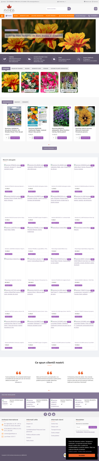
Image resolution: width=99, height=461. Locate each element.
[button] (15, 137)
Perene (45, 68)
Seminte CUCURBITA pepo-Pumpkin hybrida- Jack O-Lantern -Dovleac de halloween (38, 217)
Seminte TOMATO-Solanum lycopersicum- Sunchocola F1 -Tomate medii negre (66, 399)
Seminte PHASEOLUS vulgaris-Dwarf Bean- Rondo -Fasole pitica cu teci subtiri (61, 279)
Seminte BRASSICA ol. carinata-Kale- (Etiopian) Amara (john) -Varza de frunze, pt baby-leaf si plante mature (61, 217)
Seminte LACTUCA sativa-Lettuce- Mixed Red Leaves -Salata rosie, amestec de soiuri (15, 311)
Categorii (6, 68)
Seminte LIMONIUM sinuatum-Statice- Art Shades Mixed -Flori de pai (14, 129)
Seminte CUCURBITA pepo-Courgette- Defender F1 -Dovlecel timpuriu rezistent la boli (38, 342)
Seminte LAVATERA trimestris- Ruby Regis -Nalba (15, 248)
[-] (9, 138)
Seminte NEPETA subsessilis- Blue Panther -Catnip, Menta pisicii (61, 129)
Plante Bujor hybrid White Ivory (59, 248)
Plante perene (49, 90)
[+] (9, 136)
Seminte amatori (30, 90)
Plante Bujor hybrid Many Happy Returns (85, 248)
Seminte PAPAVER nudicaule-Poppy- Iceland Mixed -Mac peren (37, 129)
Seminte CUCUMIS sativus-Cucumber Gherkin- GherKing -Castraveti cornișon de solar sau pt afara (61, 342)
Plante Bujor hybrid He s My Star (13, 279)
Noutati (17, 101)
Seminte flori (36, 68)
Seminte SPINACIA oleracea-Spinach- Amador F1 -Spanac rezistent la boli (15, 185)
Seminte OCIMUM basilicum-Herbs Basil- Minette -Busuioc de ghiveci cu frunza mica (17, 399)
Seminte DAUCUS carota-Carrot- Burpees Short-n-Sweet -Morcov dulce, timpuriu (15, 217)
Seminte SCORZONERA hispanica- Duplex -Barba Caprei (42, 399)
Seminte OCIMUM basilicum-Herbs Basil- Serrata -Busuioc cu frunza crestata (85, 185)
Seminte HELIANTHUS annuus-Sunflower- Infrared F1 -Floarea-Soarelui (91, 399)
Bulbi (10, 90)
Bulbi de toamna (17, 68)
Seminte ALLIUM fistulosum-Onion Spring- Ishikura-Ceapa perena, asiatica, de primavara (85, 217)
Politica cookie (73, 451)
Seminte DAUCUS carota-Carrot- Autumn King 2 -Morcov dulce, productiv (38, 311)
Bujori (27, 68)
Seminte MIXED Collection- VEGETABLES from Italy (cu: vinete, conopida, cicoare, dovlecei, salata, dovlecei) (85, 279)
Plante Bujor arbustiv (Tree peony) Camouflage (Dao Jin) (38, 279)
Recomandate (7, 101)
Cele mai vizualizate (8, 394)
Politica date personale (85, 451)
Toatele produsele (48, 147)
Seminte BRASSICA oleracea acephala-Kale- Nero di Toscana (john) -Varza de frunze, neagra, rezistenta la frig (15, 342)
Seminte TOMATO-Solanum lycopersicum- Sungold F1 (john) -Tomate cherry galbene (85, 311)
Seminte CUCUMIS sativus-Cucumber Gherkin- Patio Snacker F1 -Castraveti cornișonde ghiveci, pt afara (85, 342)
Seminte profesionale (69, 90)
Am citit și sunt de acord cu (85, 431)
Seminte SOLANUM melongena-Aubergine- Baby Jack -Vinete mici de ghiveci (61, 185)
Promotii (25, 101)
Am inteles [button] (82, 455)
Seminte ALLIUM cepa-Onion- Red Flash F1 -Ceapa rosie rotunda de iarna (61, 311)
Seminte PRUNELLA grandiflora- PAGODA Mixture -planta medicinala (38, 248)
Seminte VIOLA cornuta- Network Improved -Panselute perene (83, 129)
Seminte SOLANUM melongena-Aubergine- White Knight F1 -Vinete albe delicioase (38, 185)
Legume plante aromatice (59, 68)
